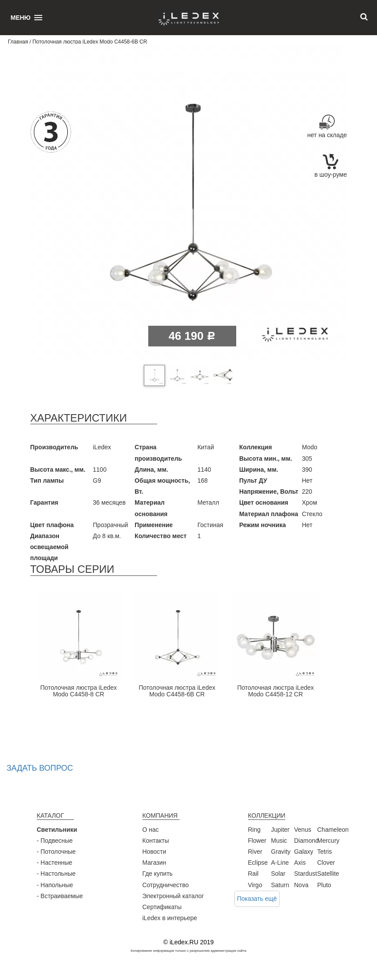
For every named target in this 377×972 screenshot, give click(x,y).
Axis (300, 862)
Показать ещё (257, 898)
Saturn (280, 884)
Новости (154, 851)
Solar (278, 873)
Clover (326, 862)
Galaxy (304, 851)
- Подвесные (55, 840)
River (255, 851)
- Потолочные (56, 851)
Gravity (280, 851)
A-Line (280, 862)
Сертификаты (162, 906)
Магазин (154, 862)
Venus (302, 829)
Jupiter (280, 829)
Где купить (158, 873)
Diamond (306, 840)
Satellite (328, 873)
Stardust (305, 873)
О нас (151, 829)
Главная (18, 42)
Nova (301, 884)
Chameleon (333, 829)
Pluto (324, 884)
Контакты (156, 840)
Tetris (324, 851)
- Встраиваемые (60, 895)
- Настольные (56, 873)
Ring (254, 829)
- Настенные (55, 862)
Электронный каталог (173, 895)
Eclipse (258, 862)
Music (279, 840)
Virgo (255, 884)
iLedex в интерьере (170, 917)
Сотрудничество (166, 884)
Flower (257, 840)
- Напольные (55, 884)
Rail (253, 873)
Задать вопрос (40, 768)
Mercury (328, 840)
